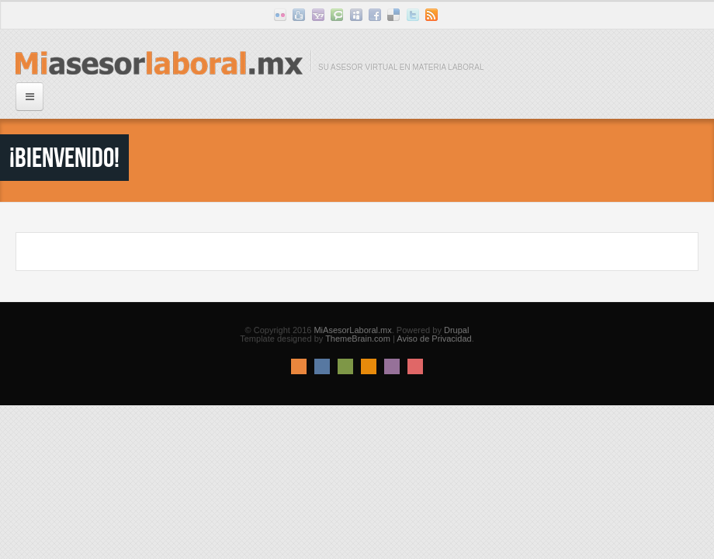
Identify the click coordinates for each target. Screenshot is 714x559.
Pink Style (392, 366)
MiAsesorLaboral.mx (352, 330)
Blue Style (322, 366)
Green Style (345, 366)
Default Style (299, 366)
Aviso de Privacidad (434, 338)
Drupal (456, 330)
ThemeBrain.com (357, 338)
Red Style (415, 366)
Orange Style (368, 366)
